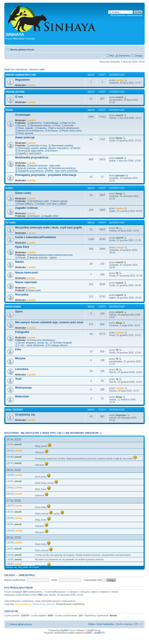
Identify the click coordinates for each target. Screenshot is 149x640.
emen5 (119, 97)
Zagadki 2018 (51, 216)
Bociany (22, 125)
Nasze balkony (25, 203)
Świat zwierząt (24, 137)
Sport (18, 311)
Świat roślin (23, 193)
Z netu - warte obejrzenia (31, 345)
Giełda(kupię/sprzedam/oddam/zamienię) (51, 255)
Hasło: (54, 580)
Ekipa (92, 624)
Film (18, 349)
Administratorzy (23, 604)
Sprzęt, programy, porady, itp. (33, 342)
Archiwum (53, 130)
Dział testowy (14, 410)
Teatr (18, 378)
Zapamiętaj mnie (94, 580)
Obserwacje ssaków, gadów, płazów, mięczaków (43, 148)
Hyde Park (22, 246)
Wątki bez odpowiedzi (15, 69)
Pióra (57, 125)
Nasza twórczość (26, 272)
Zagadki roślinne (26, 207)
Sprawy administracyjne (20, 75)
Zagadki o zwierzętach (29, 153)
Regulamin (22, 79)
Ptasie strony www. (72, 130)
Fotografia (22, 332)
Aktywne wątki (36, 69)
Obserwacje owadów (62, 145)
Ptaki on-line (68, 123)
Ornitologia (22, 114)
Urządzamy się (25, 414)
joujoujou (121, 415)
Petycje (21, 257)
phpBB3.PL (99, 633)
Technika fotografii (62, 342)
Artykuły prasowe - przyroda (32, 168)
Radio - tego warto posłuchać (62, 170)
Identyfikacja (51, 123)
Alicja (119, 138)
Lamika (31, 85)
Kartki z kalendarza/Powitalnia (35, 237)
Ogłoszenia (35, 123)
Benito (113, 615)
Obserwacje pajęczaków (30, 150)
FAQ (111, 55)
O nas (19, 96)
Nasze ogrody (60, 201)
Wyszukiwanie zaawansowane (127, 15)
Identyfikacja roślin (39, 201)
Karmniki (68, 125)
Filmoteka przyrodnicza (63, 168)
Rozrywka (22, 294)
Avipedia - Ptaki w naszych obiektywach (58, 128)
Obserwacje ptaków (40, 125)
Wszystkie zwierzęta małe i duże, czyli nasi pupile (48, 227)
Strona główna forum (22, 49)
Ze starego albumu (58, 345)
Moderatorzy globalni (44, 604)
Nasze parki (34, 290)
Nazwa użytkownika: (15, 580)
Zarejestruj (124, 55)
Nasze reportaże (26, 282)
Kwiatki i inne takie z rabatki (51, 203)
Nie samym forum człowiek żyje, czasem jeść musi (49, 322)
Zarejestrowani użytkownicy (70, 604)
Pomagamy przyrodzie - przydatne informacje (45, 174)
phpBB (63, 630)
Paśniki (76, 148)
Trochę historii (14, 92)
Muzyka (20, 358)
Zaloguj (139, 55)
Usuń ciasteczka (105, 624)
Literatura (21, 369)
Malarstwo (22, 396)
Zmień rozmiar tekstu (139, 49)
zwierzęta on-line (38, 145)
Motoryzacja (23, 387)
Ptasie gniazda (25, 133)
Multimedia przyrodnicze (31, 157)
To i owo (10, 223)
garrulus (120, 175)
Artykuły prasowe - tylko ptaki (44, 165)
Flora (9, 188)
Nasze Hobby (13, 307)
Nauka (19, 261)
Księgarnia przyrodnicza (30, 170)
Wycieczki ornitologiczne (31, 130)
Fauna (9, 110)
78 (117, 228)
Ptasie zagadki (25, 128)
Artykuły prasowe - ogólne (43, 257)
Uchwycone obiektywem (42, 340)
